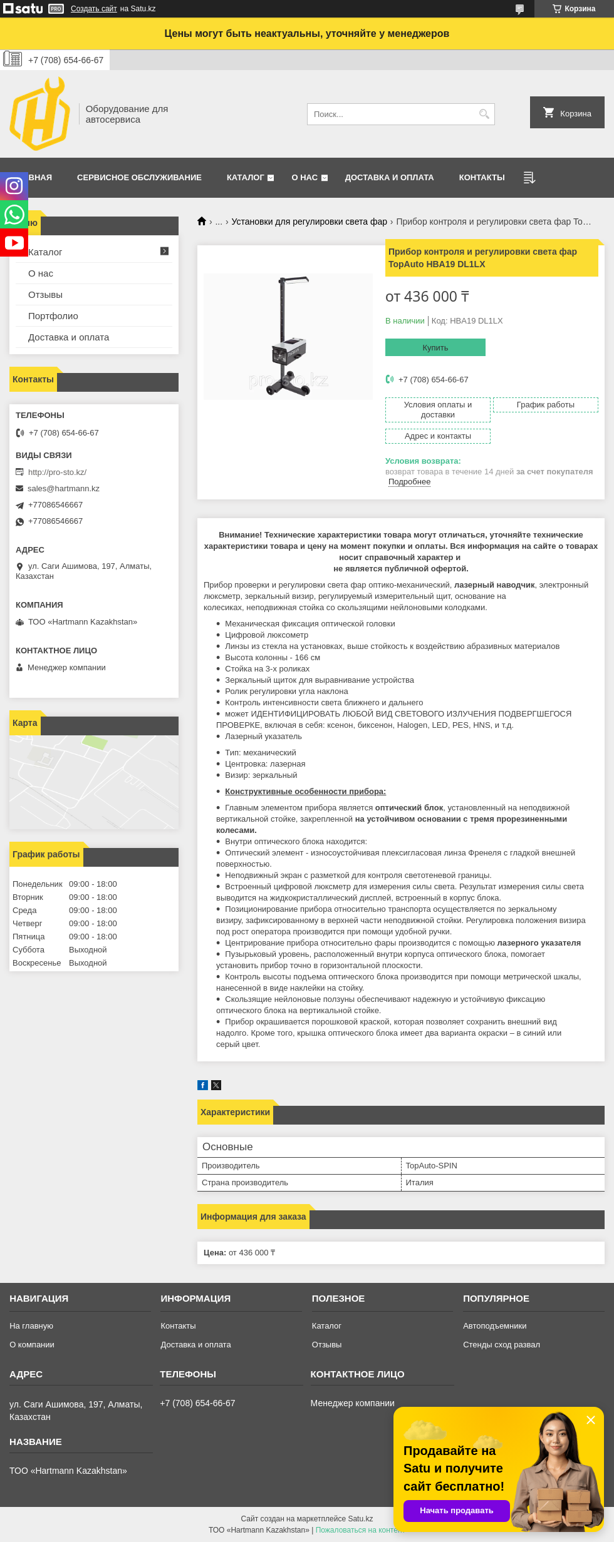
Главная (32, 177)
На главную (31, 1325)
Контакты (482, 177)
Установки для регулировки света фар (309, 222)
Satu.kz (360, 1518)
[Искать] (484, 114)
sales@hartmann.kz (64, 488)
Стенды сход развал (501, 1344)
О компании (32, 1344)
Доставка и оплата (389, 177)
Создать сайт (94, 8)
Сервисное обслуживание (139, 177)
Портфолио (53, 315)
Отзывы (45, 294)
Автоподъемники (494, 1325)
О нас (304, 177)
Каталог (245, 177)
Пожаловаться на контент (360, 1530)
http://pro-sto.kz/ (57, 472)
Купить (435, 347)
